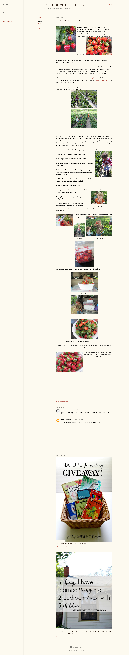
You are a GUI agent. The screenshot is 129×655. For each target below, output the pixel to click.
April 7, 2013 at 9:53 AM (78, 419)
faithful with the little (64, 5)
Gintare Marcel (80, 650)
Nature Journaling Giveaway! (71, 543)
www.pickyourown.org (103, 80)
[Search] (111, 5)
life (39, 26)
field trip (40, 24)
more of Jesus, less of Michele (69, 410)
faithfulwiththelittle (66, 419)
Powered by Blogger (76, 647)
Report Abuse (8, 21)
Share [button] (40, 17)
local (39, 28)
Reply (62, 416)
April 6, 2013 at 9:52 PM (84, 409)
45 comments (63, 636)
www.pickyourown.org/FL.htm (88, 78)
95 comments (63, 546)
